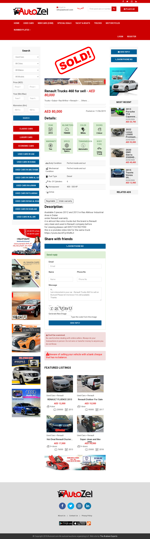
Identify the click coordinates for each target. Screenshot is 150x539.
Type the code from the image (84, 317)
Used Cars (28, 23)
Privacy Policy (87, 516)
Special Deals (64, 23)
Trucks (98, 23)
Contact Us (73, 516)
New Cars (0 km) (45, 23)
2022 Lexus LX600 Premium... (132, 133)
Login (120, 36)
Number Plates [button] (22, 30)
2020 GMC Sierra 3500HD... (131, 153)
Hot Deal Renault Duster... (60, 439)
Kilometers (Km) (20, 105)
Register (131, 36)
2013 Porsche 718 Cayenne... (131, 113)
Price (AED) (18, 82)
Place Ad (129, 9)
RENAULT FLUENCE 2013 (59, 399)
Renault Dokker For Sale (90, 399)
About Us (61, 516)
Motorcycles (113, 23)
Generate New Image (58, 314)
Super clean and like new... (90, 440)
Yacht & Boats (83, 23)
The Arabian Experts (108, 536)
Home (16, 23)
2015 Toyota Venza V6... (129, 174)
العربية (80, 8)
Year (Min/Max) (19, 94)
